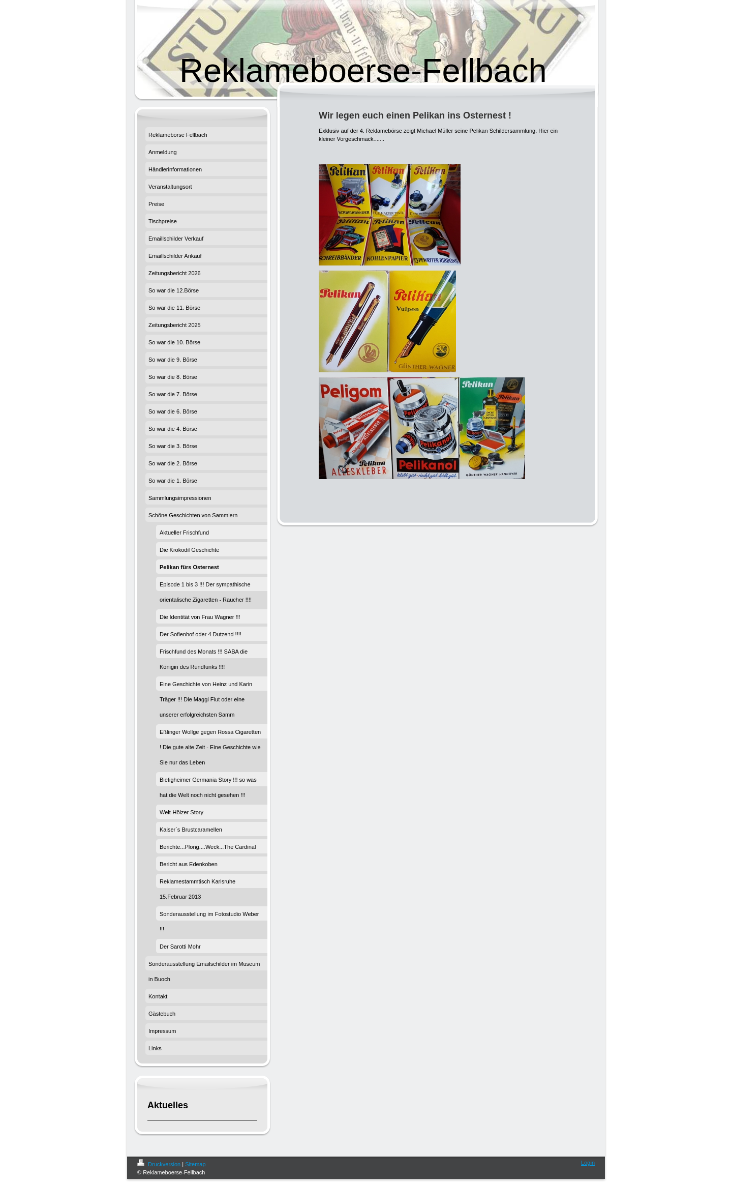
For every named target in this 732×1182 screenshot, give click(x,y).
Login (588, 1163)
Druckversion (159, 1164)
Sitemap (195, 1164)
